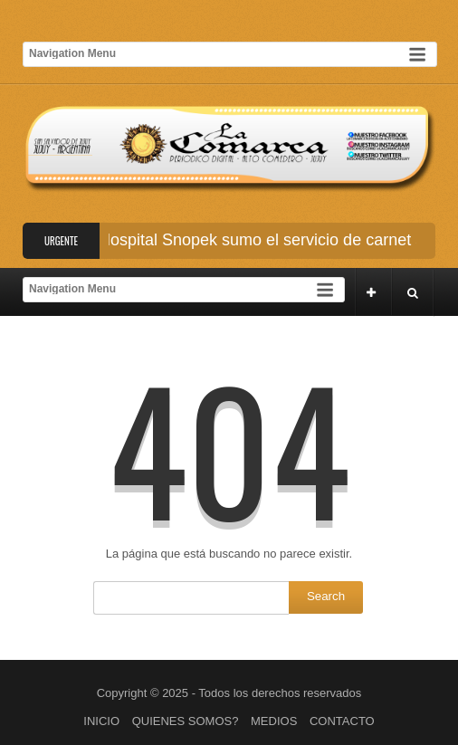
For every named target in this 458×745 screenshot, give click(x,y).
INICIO (101, 721)
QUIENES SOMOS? (185, 721)
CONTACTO (342, 721)
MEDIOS (274, 721)
